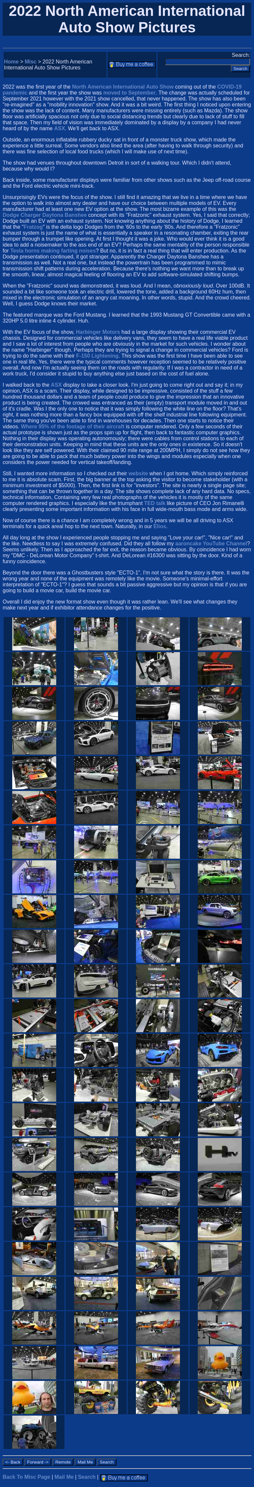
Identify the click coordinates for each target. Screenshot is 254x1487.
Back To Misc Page (26, 1477)
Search (87, 1477)
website (138, 473)
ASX (59, 128)
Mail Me (64, 1477)
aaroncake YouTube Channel (211, 543)
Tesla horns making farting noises (53, 251)
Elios (159, 526)
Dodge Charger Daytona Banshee (45, 215)
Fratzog (33, 227)
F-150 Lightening (97, 356)
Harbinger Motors (98, 332)
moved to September (129, 93)
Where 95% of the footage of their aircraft (72, 426)
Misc (31, 61)
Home (11, 61)
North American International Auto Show (123, 87)
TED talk (154, 503)
